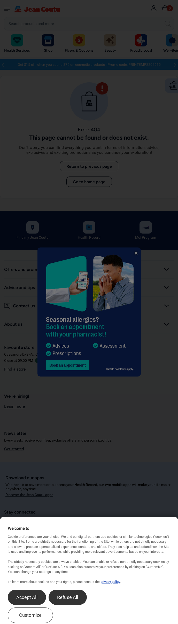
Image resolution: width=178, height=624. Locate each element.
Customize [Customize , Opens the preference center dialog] (30, 615)
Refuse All (67, 597)
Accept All (26, 597)
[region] (89, 570)
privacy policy (110, 582)
